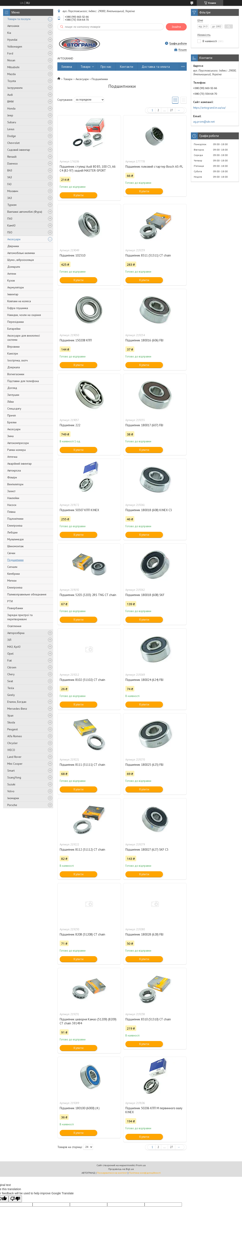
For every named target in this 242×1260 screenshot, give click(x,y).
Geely (11, 695)
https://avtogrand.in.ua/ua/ (209, 107)
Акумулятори (15, 287)
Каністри (12, 353)
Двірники (13, 246)
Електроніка (14, 525)
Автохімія (13, 26)
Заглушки (13, 395)
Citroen (11, 667)
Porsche (12, 805)
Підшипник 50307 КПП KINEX (79, 510)
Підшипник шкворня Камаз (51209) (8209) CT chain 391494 (88, 1021)
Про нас (106, 66)
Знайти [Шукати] (176, 26)
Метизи (11, 580)
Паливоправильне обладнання (26, 594)
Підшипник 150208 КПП (76, 340)
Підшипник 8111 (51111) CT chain (82, 765)
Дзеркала (13, 367)
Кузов (11, 280)
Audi (10, 95)
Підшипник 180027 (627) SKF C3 (146, 849)
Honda (11, 108)
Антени (11, 273)
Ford (10, 53)
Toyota (11, 81)
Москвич (12, 191)
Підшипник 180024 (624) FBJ (144, 680)
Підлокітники (15, 519)
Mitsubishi (13, 67)
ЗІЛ (9, 640)
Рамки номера (16, 450)
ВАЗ (9, 170)
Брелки (11, 422)
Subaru (11, 122)
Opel (10, 653)
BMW (10, 101)
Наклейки (13, 498)
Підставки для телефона (23, 381)
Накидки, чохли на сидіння (24, 315)
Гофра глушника (17, 308)
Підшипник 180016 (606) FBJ (144, 340)
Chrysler (12, 743)
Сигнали (12, 567)
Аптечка (12, 457)
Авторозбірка (15, 633)
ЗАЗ (9, 198)
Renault (11, 156)
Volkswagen (14, 46)
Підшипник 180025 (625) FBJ (144, 765)
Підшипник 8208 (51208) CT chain (82, 934)
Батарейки (13, 329)
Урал (10, 715)
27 (171, 110)
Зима (10, 436)
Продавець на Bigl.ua (121, 1169)
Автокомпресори (18, 443)
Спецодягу (14, 408)
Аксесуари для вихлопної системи (23, 338)
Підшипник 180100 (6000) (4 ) (80, 1108)
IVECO (11, 750)
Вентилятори (15, 484)
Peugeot (12, 729)
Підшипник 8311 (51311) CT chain (148, 255)
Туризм (11, 205)
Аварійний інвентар (19, 463)
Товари (85, 66)
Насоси (11, 505)
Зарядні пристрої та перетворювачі (20, 617)
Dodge (11, 136)
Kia (9, 33)
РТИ (10, 601)
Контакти (126, 66)
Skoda (11, 722)
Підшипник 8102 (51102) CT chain (82, 680)
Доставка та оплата (156, 66)
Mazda (11, 74)
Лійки (10, 402)
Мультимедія (15, 539)
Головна (67, 66)
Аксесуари (13, 239)
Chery (11, 674)
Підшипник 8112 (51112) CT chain (82, 849)
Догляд (12, 388)
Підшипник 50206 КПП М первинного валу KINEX (153, 1110)
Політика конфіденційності (145, 1172)
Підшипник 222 (70, 425)
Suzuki (11, 784)
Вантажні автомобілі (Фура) (24, 212)
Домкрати (13, 267)
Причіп (11, 415)
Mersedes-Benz (17, 708)
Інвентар (12, 294)
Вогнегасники (15, 374)
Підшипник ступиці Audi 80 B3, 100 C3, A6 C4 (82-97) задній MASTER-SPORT (88, 168)
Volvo (10, 791)
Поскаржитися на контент (112, 1172)
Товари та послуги (18, 19)
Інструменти (15, 88)
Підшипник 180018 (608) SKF (144, 595)
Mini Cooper (15, 764)
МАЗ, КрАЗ (13, 647)
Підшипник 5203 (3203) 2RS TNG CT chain (88, 595)
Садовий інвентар (18, 150)
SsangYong (14, 777)
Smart (11, 770)
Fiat (9, 660)
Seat (10, 681)
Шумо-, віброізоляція (20, 260)
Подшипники (15, 560)
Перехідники (15, 322)
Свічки (11, 553)
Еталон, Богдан (16, 702)
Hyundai (12, 39)
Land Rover (14, 757)
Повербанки (15, 608)
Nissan (11, 60)
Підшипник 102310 (72, 255)
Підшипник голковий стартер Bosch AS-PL (154, 167)
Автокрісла (14, 470)
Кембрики (13, 574)
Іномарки (13, 798)
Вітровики (13, 346)
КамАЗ (11, 225)
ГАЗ (9, 184)
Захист (11, 491)
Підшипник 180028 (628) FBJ (144, 934)
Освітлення (14, 626)
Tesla (10, 688)
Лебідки (12, 532)
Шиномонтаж (15, 546)
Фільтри (12, 477)
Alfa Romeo (14, 736)
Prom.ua (141, 1165)
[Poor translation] (15, 1198)
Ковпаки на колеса (19, 301)
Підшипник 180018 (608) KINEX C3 (148, 510)
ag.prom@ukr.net (204, 121)
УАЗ (9, 177)
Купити (78, 195)
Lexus (10, 129)
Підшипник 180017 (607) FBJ (144, 425)
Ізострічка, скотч (17, 360)
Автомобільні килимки (21, 253)
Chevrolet (13, 143)
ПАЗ (9, 218)
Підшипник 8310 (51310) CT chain (148, 1019)
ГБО (9, 232)
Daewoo (12, 163)
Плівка (11, 512)
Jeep (10, 115)
